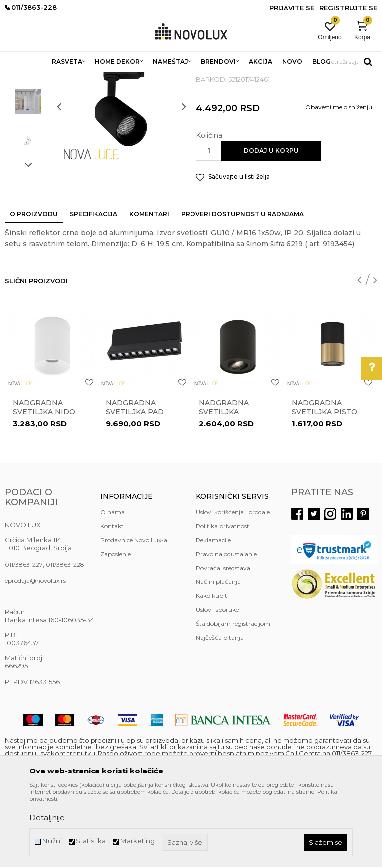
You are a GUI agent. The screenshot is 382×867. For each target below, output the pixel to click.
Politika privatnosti (223, 598)
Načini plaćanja (218, 654)
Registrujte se (348, 8)
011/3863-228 (65, 636)
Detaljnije (47, 817)
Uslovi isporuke (217, 681)
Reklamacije (213, 612)
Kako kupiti (212, 668)
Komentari (149, 286)
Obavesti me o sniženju (338, 179)
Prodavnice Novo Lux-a (133, 612)
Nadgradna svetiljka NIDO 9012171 (44, 484)
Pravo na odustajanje (226, 626)
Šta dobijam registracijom (233, 695)
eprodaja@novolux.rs (35, 653)
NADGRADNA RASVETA (265, 78)
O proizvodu (34, 286)
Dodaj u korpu (271, 222)
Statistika (91, 841)
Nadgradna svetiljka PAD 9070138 (135, 484)
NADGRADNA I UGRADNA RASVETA (168, 78)
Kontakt (112, 598)
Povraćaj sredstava (223, 640)
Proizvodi (58, 78)
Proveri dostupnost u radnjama (242, 286)
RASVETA (93, 78)
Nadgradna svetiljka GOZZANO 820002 (233, 484)
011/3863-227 (24, 636)
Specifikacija (93, 286)
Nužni (52, 841)
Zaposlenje (115, 626)
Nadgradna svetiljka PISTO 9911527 (324, 484)
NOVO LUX (21, 78)
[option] (28, 133)
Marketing (137, 841)
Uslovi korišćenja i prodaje (233, 584)
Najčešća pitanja (220, 709)
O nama (112, 584)
